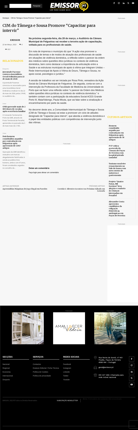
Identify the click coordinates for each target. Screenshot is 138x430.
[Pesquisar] (36, 6)
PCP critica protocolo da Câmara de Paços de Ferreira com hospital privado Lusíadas (117, 152)
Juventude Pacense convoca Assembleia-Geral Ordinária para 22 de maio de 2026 (13, 75)
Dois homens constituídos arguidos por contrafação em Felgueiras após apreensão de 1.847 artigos (13, 142)
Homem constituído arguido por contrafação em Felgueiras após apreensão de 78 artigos (116, 133)
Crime (4, 104)
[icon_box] (109, 359)
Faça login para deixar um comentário (44, 172)
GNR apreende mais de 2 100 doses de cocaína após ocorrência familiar (14, 109)
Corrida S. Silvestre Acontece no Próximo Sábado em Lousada (81, 190)
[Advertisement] (71, 151)
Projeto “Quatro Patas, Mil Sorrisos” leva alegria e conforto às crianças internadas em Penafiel (117, 188)
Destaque (6, 18)
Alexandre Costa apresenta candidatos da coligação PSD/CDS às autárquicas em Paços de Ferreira (117, 208)
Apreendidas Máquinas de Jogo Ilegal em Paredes (25, 189)
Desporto (6, 69)
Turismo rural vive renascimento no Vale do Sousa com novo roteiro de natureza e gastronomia (117, 169)
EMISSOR (15, 40)
